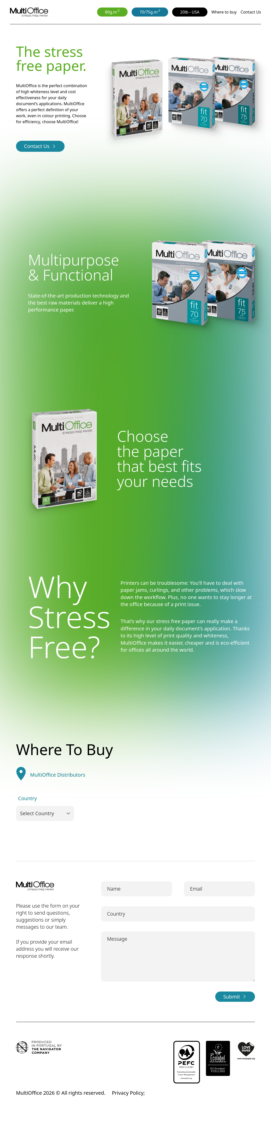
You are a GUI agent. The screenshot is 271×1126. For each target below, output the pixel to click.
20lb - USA (189, 12)
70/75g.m (150, 11)
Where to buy (224, 12)
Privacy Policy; (128, 1092)
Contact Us (251, 12)
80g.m (112, 11)
